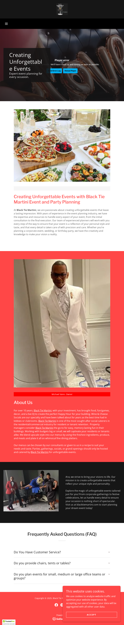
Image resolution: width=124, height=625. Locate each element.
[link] (62, 9)
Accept (91, 614)
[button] (6, 24)
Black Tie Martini (43, 410)
